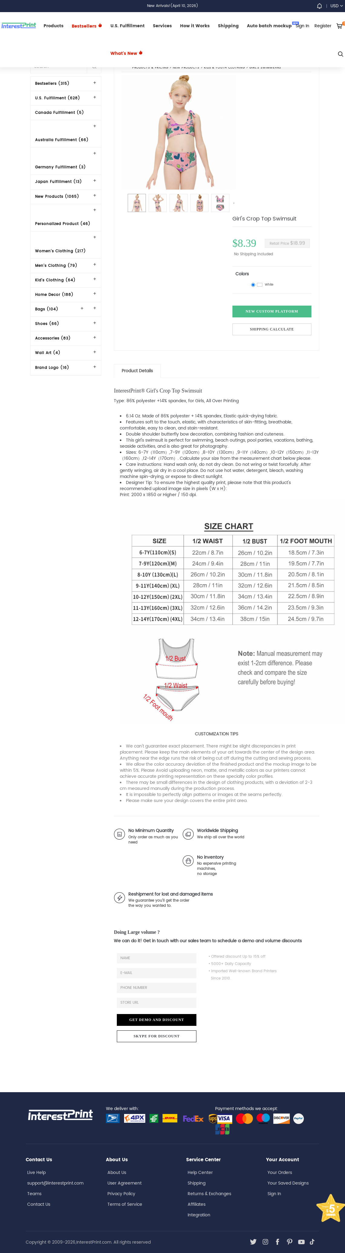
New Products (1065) (57, 197)
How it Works (195, 25)
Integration (199, 1215)
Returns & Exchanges (209, 1193)
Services (162, 25)
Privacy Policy (121, 1193)
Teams (34, 1193)
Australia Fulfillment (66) (62, 140)
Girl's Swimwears (265, 67)
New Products (186, 67)
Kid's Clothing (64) (55, 280)
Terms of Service (124, 1204)
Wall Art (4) (48, 353)
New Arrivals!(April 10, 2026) (172, 6)
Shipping (228, 25)
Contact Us (38, 1204)
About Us (116, 1172)
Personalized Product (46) (62, 224)
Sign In (274, 1193)
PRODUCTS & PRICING (150, 67)
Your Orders (280, 1172)
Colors (242, 273)
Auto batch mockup (273, 25)
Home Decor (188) (54, 295)
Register (322, 25)
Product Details (137, 370)
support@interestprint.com (55, 1183)
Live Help (36, 1172)
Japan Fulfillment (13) (58, 182)
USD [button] (336, 5)
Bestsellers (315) (52, 84)
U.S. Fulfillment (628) (57, 98)
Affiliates (196, 1204)
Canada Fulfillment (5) (59, 113)
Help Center (200, 1172)
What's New (126, 53)
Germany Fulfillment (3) (60, 167)
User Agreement (124, 1183)
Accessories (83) (53, 338)
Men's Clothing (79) (56, 266)
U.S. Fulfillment (127, 25)
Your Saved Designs (288, 1183)
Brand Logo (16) (52, 368)
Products (54, 25)
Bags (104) (46, 309)
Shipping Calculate (272, 329)
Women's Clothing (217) (60, 251)
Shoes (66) (47, 324)
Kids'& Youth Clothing (224, 67)
